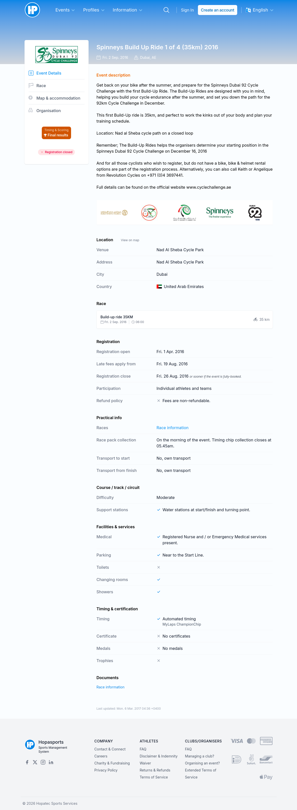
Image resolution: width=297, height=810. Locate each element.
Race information (173, 427)
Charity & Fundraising (112, 763)
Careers (100, 756)
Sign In (187, 10)
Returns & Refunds (155, 770)
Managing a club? (199, 756)
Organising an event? (202, 763)
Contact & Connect (110, 749)
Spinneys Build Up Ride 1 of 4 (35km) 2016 (157, 47)
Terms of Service (154, 777)
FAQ (143, 749)
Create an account (217, 10)
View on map (130, 240)
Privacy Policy (106, 770)
